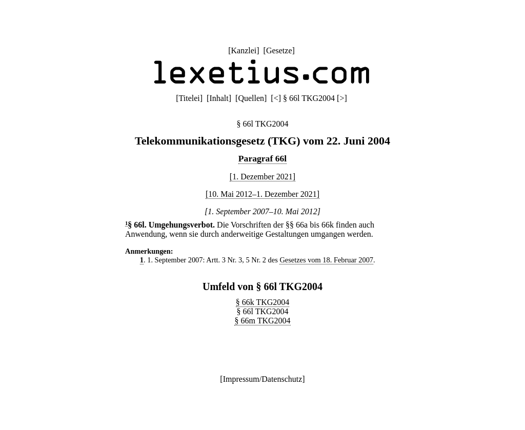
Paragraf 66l (262, 158)
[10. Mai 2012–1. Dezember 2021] (262, 194)
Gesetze (279, 50)
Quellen (251, 98)
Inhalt (218, 98)
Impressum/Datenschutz (262, 379)
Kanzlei (243, 50)
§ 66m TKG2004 (262, 320)
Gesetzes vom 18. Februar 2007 (326, 260)
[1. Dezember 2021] (262, 176)
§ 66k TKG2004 (263, 302)
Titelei (189, 98)
